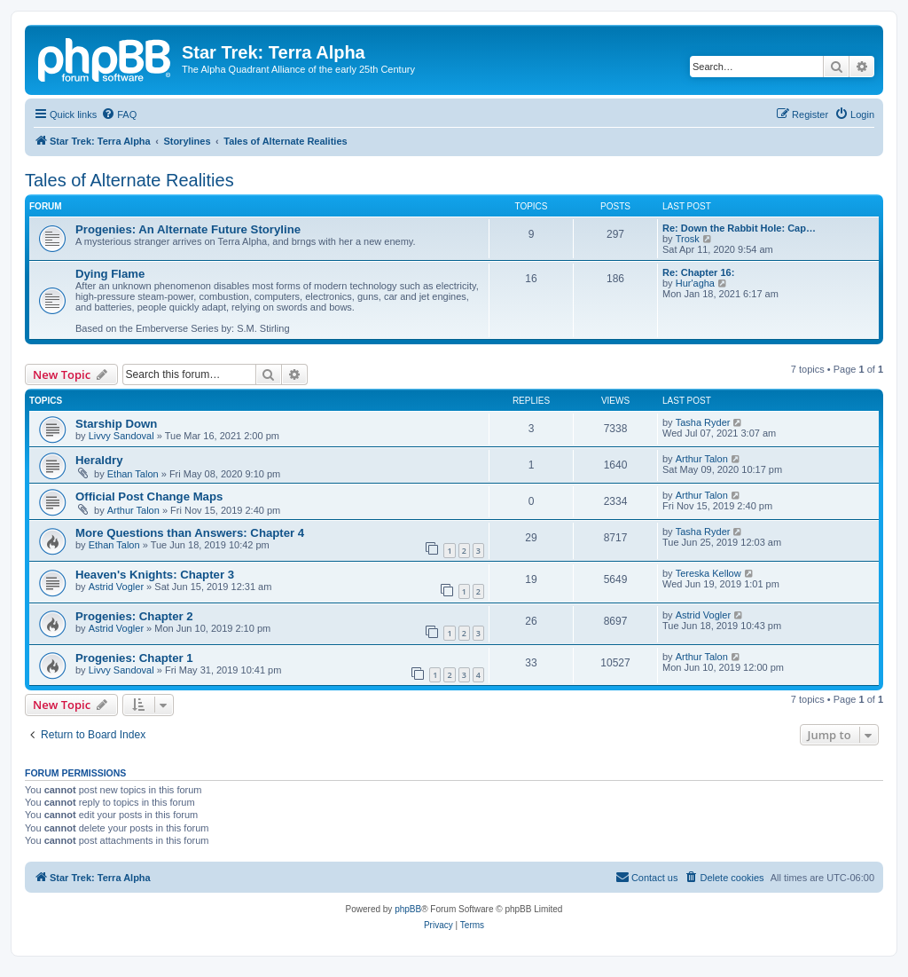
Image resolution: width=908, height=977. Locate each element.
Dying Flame (110, 273)
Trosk (688, 238)
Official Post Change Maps (149, 496)
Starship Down (116, 423)
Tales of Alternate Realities (129, 180)
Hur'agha (695, 283)
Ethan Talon (133, 474)
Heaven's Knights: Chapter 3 (154, 574)
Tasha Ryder (703, 422)
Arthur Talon (702, 458)
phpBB (408, 909)
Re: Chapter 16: (698, 272)
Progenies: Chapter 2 (134, 616)
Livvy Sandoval (121, 435)
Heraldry (99, 460)
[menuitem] (119, 114)
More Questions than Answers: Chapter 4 (189, 533)
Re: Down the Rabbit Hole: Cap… (739, 228)
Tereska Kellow (708, 573)
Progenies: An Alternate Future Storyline (188, 229)
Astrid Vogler (116, 586)
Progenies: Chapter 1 (134, 658)
